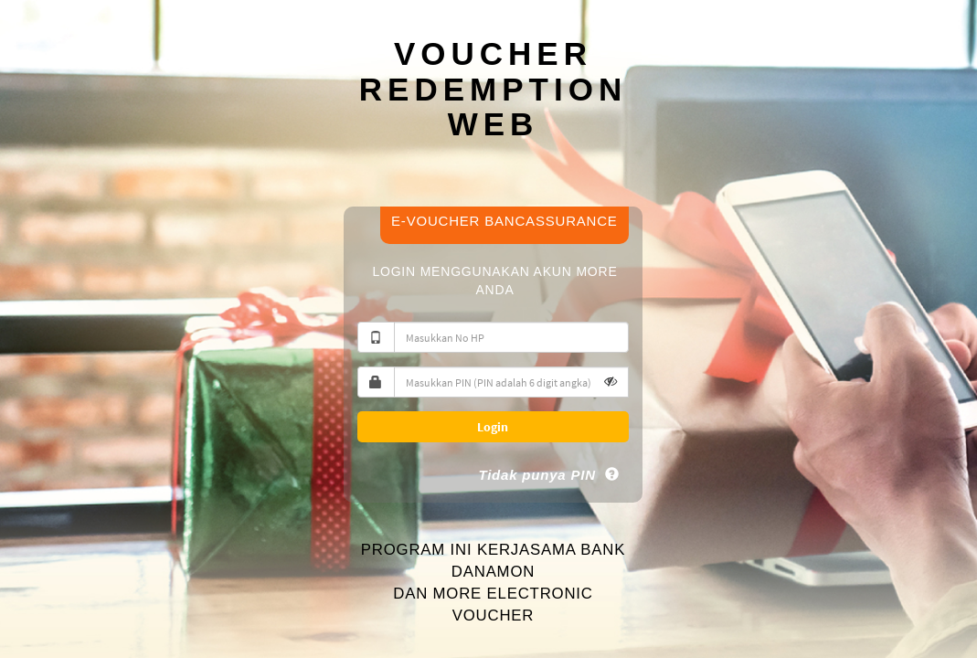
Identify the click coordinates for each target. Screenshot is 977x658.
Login (492, 427)
